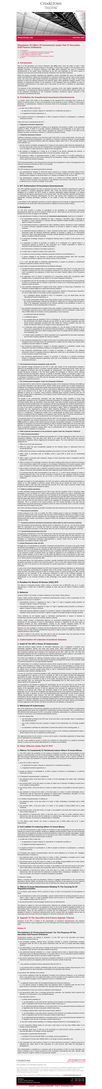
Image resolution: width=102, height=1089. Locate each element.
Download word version (51, 40)
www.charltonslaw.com (77, 1082)
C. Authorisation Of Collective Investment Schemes (34, 53)
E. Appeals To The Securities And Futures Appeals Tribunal (36, 56)
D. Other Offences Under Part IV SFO (30, 55)
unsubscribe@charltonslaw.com (72, 1075)
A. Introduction (24, 50)
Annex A (22, 57)
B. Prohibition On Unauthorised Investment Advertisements (36, 52)
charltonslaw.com (81, 11)
